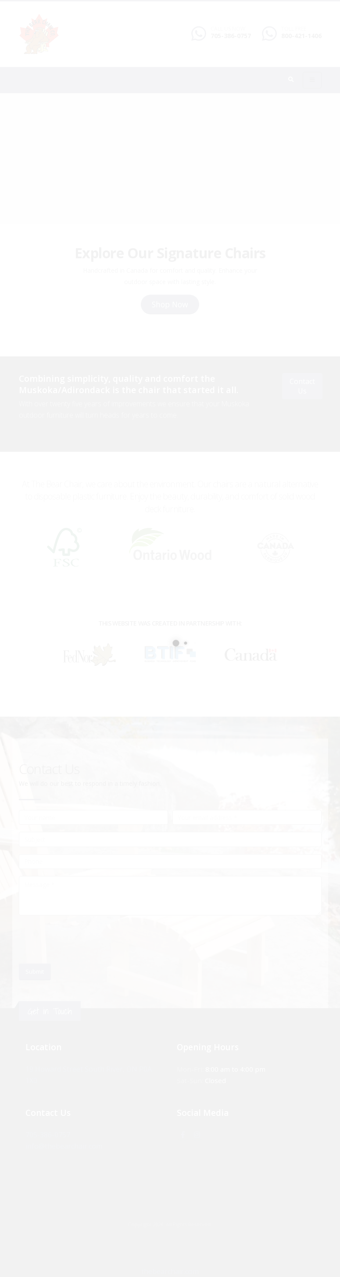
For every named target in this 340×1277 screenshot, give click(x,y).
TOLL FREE (293, 29)
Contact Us (302, 385)
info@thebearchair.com (64, 1146)
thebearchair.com (170, 1271)
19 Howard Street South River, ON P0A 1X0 (94, 1069)
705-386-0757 (231, 36)
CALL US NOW (228, 29)
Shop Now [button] (170, 304)
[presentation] (85, 939)
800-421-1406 (301, 36)
